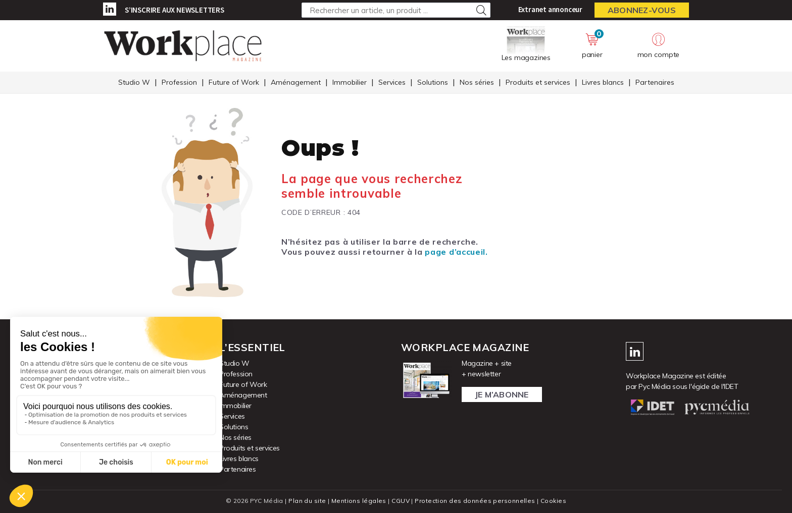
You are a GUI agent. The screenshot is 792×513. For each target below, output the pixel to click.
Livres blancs (603, 82)
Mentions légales (358, 500)
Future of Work (234, 82)
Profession (179, 82)
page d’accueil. (456, 252)
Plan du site (307, 500)
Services (392, 82)
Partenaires (654, 82)
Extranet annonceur (550, 9)
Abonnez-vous (642, 10)
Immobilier (349, 82)
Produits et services (538, 82)
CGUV (400, 500)
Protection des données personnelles (475, 500)
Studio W (134, 82)
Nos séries (477, 82)
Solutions (432, 82)
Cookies (553, 500)
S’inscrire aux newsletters (174, 10)
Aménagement (296, 82)
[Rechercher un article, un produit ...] (396, 10)
